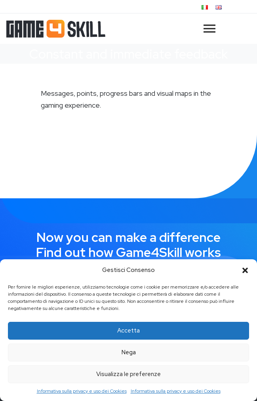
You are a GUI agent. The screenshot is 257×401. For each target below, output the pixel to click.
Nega (129, 352)
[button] (245, 270)
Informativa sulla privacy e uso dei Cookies (82, 391)
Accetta (128, 330)
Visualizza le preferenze (128, 374)
